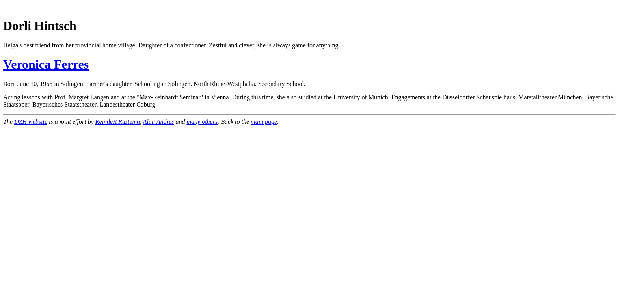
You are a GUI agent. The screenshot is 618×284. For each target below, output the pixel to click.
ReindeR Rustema (117, 121)
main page (264, 121)
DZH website (30, 121)
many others (202, 121)
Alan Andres (158, 121)
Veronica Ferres (46, 64)
